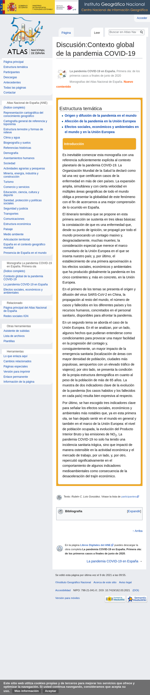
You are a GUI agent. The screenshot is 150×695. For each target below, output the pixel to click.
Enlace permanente (16, 376)
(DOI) (136, 590)
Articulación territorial (17, 239)
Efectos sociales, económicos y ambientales (23, 291)
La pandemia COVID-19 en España (112, 561)
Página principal (13, 62)
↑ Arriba (137, 531)
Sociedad (9, 163)
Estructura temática (16, 67)
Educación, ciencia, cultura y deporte (21, 194)
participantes (128, 496)
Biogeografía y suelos (17, 142)
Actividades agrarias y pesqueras (24, 168)
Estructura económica (17, 224)
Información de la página (19, 381)
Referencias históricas (17, 147)
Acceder (142, 18)
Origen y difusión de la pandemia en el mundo (101, 115)
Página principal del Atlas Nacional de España (25, 309)
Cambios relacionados (17, 361)
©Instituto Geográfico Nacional (73, 582)
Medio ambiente (13, 234)
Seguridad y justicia (16, 208)
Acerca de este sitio (105, 582)
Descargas (10, 77)
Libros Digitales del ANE (95, 545)
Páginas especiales (16, 366)
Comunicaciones (14, 218)
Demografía (11, 153)
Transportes (11, 213)
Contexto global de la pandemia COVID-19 (23, 278)
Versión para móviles (67, 598)
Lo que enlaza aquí (15, 356)
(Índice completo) (14, 107)
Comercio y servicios (17, 187)
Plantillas (9, 341)
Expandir (134, 511)
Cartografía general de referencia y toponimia (25, 123)
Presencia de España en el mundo (25, 252)
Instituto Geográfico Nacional (75, 7)
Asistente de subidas (17, 331)
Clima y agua (12, 137)
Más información (27, 691)
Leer (97, 32)
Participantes (12, 72)
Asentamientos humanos (19, 158)
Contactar (10, 92)
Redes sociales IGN (16, 316)
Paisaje (8, 229)
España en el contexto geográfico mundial (24, 246)
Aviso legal (125, 582)
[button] (134, 511)
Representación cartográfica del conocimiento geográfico (23, 114)
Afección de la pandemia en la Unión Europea (100, 121)
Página (66, 32)
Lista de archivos (14, 336)
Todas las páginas (15, 87)
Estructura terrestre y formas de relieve (23, 131)
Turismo (9, 181)
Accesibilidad (63, 590)
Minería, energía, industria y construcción (21, 175)
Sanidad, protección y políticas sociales (23, 202)
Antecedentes (12, 82)
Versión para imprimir (17, 371)
